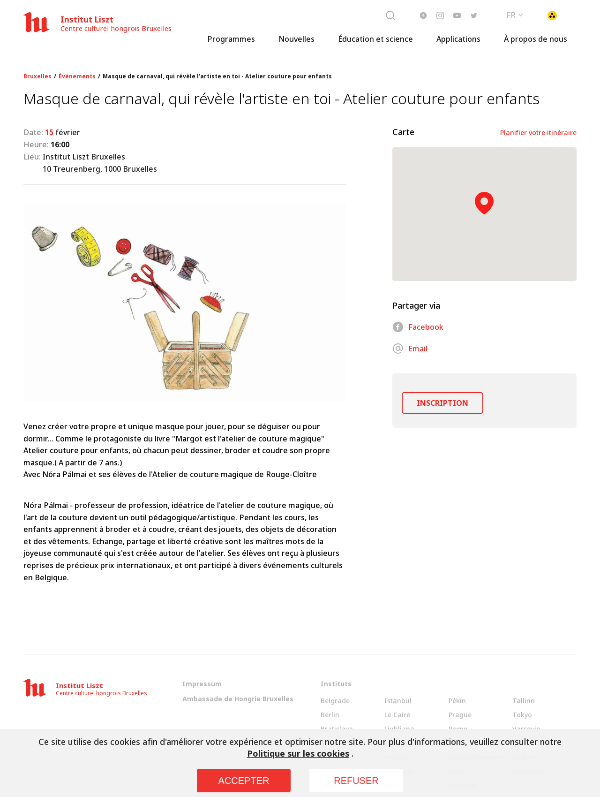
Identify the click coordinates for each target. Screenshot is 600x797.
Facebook (417, 327)
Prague (460, 714)
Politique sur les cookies (298, 753)
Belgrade (335, 700)
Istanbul (398, 700)
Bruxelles (37, 76)
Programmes (231, 44)
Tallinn (523, 700)
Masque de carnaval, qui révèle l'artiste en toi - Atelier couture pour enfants (217, 76)
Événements (77, 76)
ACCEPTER (244, 780)
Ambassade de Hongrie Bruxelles (237, 698)
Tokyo (522, 714)
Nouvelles (296, 44)
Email (410, 348)
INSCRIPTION (442, 403)
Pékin (457, 700)
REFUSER (356, 780)
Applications (458, 44)
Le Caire (397, 714)
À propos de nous (535, 44)
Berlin (330, 714)
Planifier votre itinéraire (538, 132)
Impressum (202, 683)
